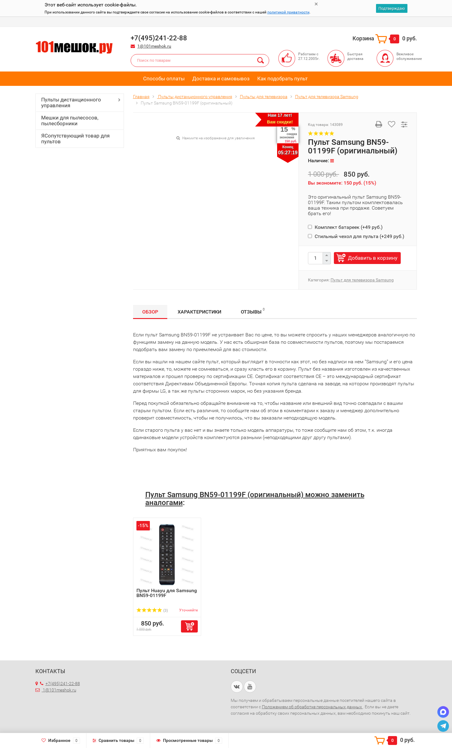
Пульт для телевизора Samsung (362, 279)
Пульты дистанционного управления (71, 102)
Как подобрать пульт (282, 78)
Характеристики (199, 312)
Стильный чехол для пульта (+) (356, 236)
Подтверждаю (391, 8)
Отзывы (253, 311)
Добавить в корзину (372, 258)
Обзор (150, 312)
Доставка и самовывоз (221, 78)
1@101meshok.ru (154, 46)
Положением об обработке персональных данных (312, 706)
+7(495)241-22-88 (60, 683)
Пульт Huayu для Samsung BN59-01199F (166, 593)
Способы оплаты (164, 78)
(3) (152, 610)
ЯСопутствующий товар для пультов (75, 139)
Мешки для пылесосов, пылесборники (69, 121)
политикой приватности (288, 12)
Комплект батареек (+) (345, 227)
